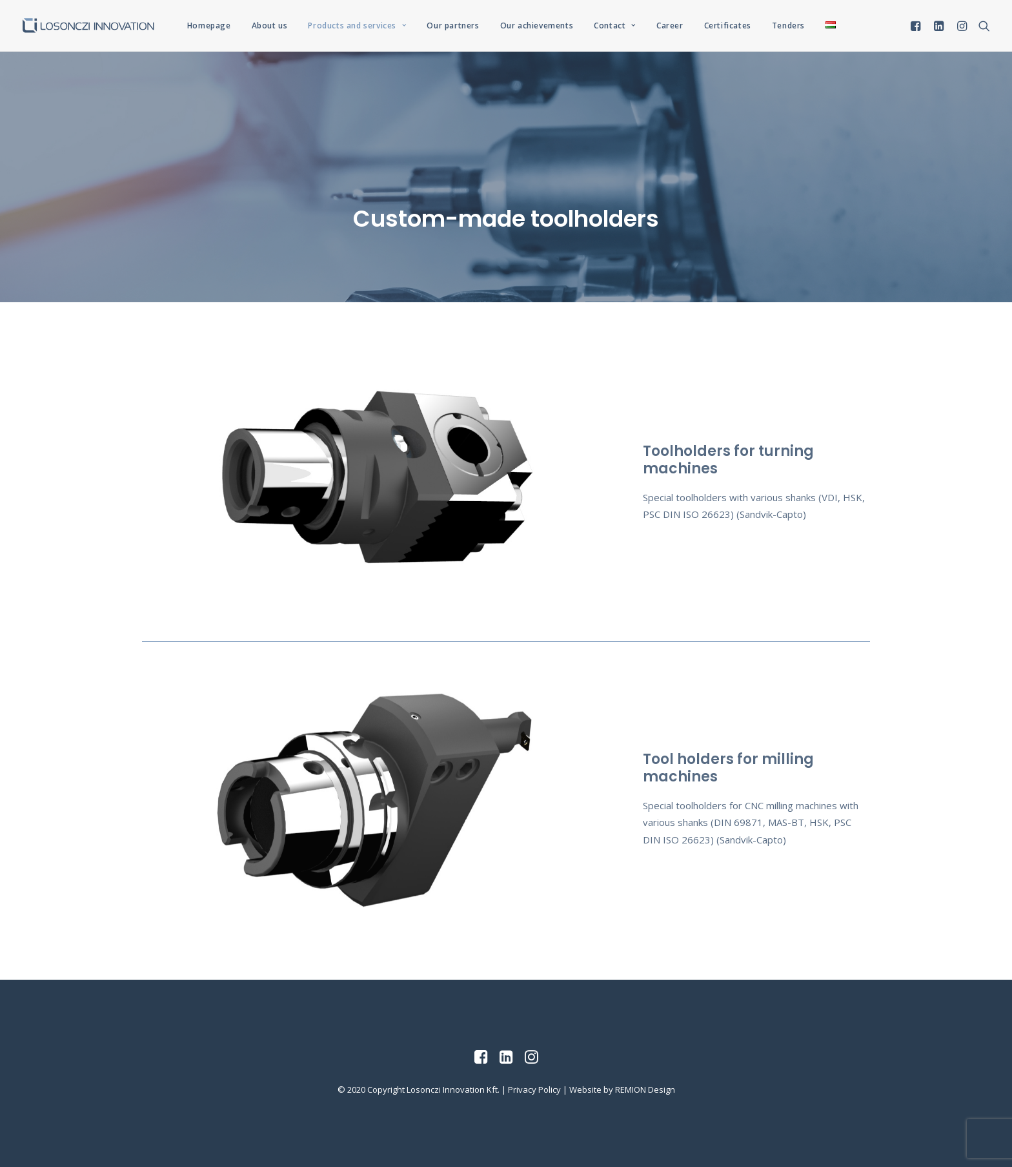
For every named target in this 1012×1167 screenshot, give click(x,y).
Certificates (727, 25)
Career (669, 25)
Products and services (357, 25)
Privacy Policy (534, 1089)
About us (270, 25)
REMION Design (645, 1089)
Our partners (453, 25)
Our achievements (537, 25)
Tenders (788, 25)
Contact (615, 25)
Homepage (209, 25)
